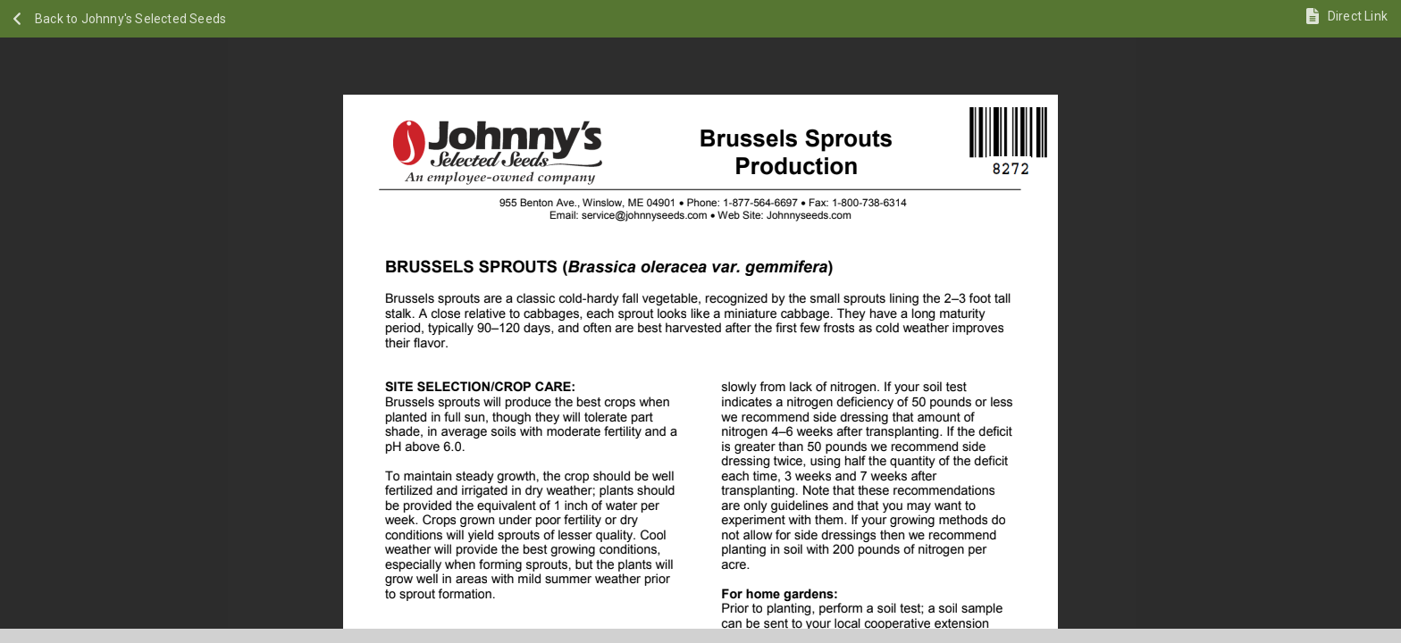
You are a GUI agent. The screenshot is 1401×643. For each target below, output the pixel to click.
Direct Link (1358, 16)
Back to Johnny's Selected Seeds (130, 19)
